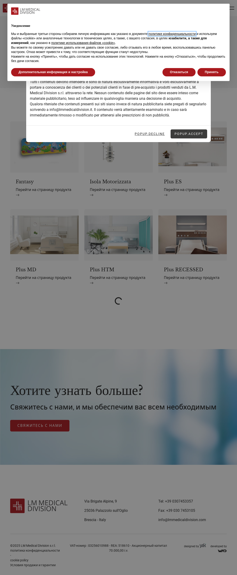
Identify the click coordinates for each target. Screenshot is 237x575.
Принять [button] (211, 72)
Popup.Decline (150, 134)
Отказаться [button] (179, 72)
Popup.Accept (189, 134)
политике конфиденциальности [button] (172, 34)
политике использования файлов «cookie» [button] (83, 43)
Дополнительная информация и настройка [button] (53, 72)
